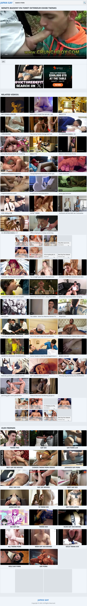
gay (3, 61)
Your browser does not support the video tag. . (43, 35)
